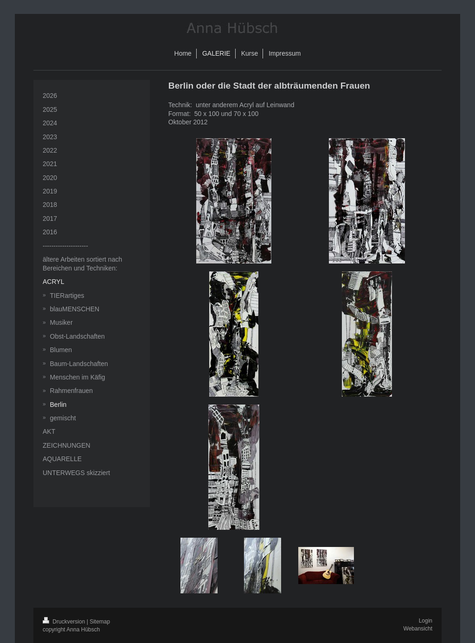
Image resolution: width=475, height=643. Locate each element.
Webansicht (418, 628)
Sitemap (100, 621)
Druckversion (65, 621)
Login (425, 620)
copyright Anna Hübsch (71, 629)
